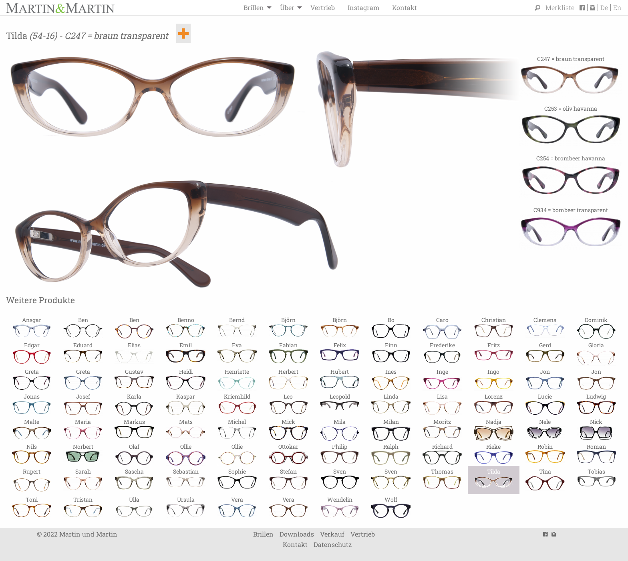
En (617, 7)
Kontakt (404, 7)
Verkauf (332, 534)
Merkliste (559, 7)
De (604, 7)
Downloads (297, 534)
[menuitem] (255, 7)
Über (287, 7)
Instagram (363, 7)
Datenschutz (333, 544)
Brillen (254, 7)
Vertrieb (322, 7)
